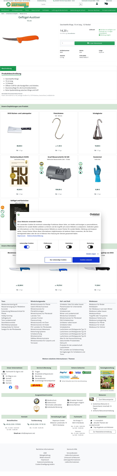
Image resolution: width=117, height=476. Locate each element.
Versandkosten (71, 33)
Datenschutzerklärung (35, 236)
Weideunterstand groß (9, 304)
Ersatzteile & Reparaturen (42, 374)
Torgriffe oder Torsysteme (98, 316)
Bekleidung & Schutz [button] (77, 10)
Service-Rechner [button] (94, 10)
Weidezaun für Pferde (96, 322)
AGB (45, 453)
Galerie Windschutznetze (39, 307)
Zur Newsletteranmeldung (102, 432)
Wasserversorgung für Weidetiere (13, 307)
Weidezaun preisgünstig (97, 320)
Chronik (6, 381)
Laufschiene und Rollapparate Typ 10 (73, 329)
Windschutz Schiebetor (68, 316)
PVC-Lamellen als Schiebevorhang (72, 350)
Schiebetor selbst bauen (68, 322)
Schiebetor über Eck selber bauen (72, 304)
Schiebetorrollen (66, 325)
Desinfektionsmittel (8, 322)
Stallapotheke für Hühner (10, 327)
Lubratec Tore (35, 316)
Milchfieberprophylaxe (9, 325)
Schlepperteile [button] (17, 10)
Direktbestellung (41, 1)
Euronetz (4, 309)
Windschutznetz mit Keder (40, 325)
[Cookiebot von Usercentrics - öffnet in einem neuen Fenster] (91, 214)
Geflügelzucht (6, 318)
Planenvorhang (36, 320)
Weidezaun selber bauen (98, 311)
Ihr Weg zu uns (8, 376)
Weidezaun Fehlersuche (97, 318)
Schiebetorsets (65, 311)
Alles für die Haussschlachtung (70, 338)
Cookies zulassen (86, 260)
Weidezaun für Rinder (96, 304)
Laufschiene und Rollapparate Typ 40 (73, 334)
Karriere (6, 383)
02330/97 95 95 (59, 1)
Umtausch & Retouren (72, 457)
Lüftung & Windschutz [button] (60, 10)
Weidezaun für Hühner (97, 327)
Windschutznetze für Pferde (40, 304)
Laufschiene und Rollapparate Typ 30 (73, 332)
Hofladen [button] (45, 10)
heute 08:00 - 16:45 (69, 1)
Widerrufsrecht (45, 457)
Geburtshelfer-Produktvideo (70, 341)
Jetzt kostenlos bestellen (107, 390)
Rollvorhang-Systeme (38, 332)
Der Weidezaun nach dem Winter (100, 309)
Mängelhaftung (45, 455)
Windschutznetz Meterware (40, 329)
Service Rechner (74, 405)
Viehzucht (63, 343)
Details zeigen (91, 254)
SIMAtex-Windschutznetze (40, 338)
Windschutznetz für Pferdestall (41, 313)
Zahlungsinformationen (72, 460)
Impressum (21, 236)
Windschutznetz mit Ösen (40, 322)
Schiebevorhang (36, 334)
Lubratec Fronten (37, 318)
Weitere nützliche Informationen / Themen (58, 359)
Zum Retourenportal (106, 399)
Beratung (36, 376)
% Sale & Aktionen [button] (109, 10)
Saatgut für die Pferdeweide (11, 329)
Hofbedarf (63, 309)
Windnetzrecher (36, 336)
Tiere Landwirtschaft (8, 320)
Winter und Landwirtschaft (69, 313)
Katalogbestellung (107, 368)
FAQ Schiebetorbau (66, 320)
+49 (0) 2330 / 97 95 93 (36, 424)
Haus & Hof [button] (36, 10)
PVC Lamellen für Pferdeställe (41, 327)
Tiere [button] (27, 10)
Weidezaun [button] (5, 10)
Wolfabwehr (93, 307)
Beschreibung (8, 68)
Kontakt (6, 378)
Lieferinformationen (72, 455)
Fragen (35, 372)
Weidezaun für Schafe (96, 325)
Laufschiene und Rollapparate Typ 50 (73, 336)
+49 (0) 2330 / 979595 (12, 424)
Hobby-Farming (6, 316)
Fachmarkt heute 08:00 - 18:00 (90, 1)
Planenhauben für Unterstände (71, 307)
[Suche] (60, 4)
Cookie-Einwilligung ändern (45, 464)
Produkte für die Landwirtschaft (71, 345)
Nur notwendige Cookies (58, 260)
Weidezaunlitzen (95, 313)
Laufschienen (64, 347)
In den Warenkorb (94, 43)
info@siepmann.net (28, 433)
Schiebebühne (65, 327)
